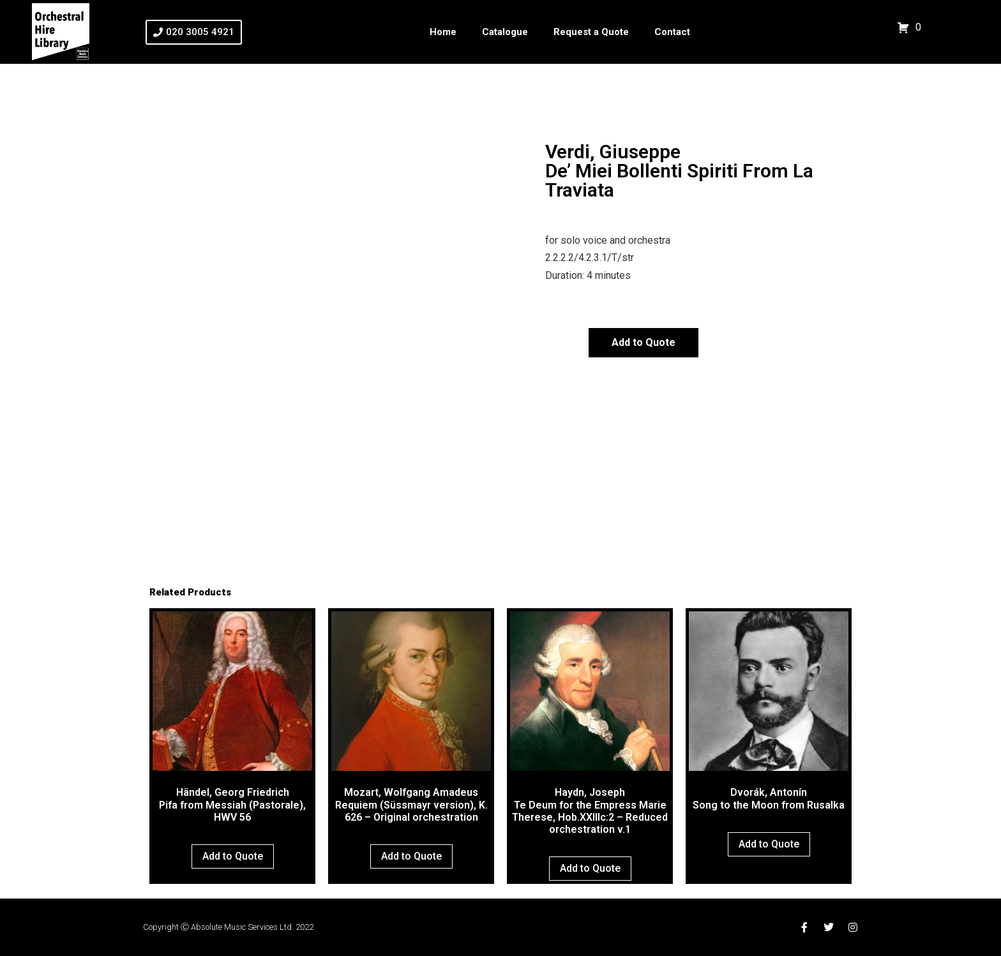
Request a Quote (591, 32)
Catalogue (505, 32)
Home (443, 32)
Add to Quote (643, 342)
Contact (672, 32)
